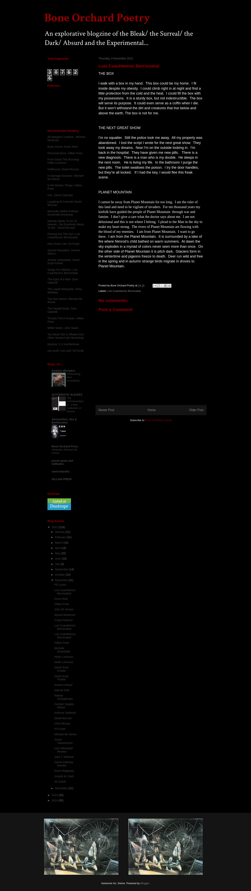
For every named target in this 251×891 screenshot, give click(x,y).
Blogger (144, 883)
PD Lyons (60, 584)
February (61, 537)
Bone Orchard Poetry (97, 17)
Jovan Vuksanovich (63, 741)
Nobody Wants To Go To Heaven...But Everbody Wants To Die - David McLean (65, 224)
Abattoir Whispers (63, 370)
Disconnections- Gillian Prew (64, 153)
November (61, 580)
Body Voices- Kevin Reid (62, 146)
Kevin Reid (61, 598)
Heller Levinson (63, 656)
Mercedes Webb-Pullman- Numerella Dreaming (63, 213)
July (58, 564)
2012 (55, 527)
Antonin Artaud (63, 684)
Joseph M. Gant (64, 776)
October (60, 574)
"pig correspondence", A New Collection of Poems (75, 404)
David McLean (63, 718)
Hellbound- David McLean (63, 169)
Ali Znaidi (60, 781)
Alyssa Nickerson (64, 614)
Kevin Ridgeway (64, 770)
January (60, 531)
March (59, 542)
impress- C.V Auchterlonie (63, 344)
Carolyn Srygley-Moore (64, 706)
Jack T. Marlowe (64, 756)
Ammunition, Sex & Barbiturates (64, 421)
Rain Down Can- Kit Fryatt (63, 243)
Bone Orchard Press (65, 446)
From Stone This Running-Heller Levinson (63, 161)
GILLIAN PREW (62, 479)
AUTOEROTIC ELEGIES (67, 394)
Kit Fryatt (59, 728)
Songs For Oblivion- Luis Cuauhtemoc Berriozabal (62, 271)
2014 (55, 800)
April (58, 548)
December (61, 788)
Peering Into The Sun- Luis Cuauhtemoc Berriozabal (63, 235)
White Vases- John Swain (62, 327)
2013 (55, 795)
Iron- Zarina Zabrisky (60, 195)
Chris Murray (62, 723)
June (58, 558)
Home (152, 410)
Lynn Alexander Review (63, 750)
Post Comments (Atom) (159, 420)
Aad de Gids (61, 690)
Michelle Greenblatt (62, 650)
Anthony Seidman (65, 712)
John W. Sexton (64, 609)
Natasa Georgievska (63, 697)
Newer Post (106, 410)
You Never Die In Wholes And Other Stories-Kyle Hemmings (65, 336)
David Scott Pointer (61, 669)
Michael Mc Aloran (65, 734)
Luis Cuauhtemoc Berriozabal (124, 290)
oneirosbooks (61, 471)
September (62, 569)
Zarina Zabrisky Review (63, 764)
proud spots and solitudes (62, 462)
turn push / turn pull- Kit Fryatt (65, 350)
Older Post (196, 410)
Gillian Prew (61, 604)
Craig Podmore (63, 620)
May (58, 553)
